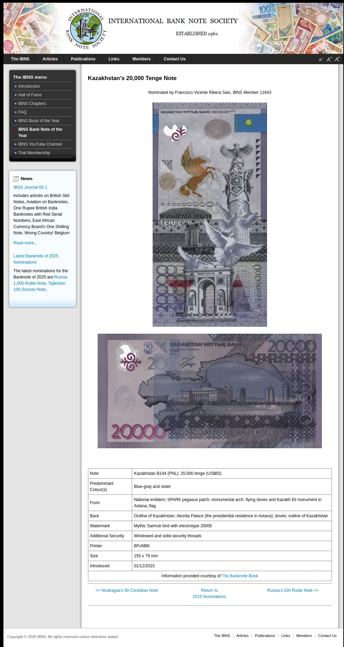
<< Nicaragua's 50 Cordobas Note (127, 590)
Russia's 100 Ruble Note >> (292, 590)
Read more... (25, 243)
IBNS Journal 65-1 (30, 187)
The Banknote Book (240, 576)
